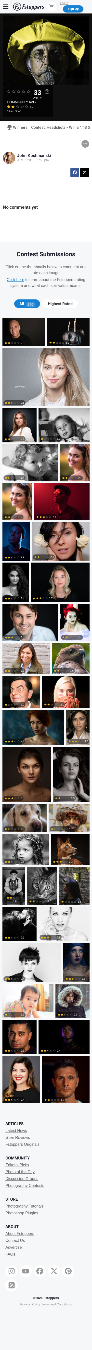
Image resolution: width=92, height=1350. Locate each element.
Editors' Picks (17, 1165)
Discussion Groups (21, 1179)
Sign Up (73, 9)
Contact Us (15, 1240)
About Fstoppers (19, 1234)
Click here (15, 280)
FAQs (10, 1254)
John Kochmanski (34, 156)
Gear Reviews (17, 1137)
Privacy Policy (30, 1304)
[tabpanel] (46, 711)
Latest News (16, 1131)
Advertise (13, 1247)
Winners (15, 127)
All (27, 304)
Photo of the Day (20, 1172)
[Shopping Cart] (51, 6)
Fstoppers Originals (22, 1144)
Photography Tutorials (24, 1206)
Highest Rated (60, 304)
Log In (64, 3)
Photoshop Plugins (21, 1213)
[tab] (27, 303)
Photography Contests (24, 1185)
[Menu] (6, 6)
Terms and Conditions (56, 1304)
